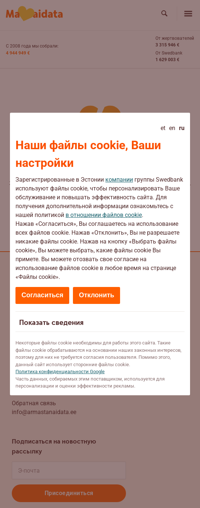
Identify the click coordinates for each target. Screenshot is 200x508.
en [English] (172, 128)
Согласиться (42, 295)
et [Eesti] (163, 128)
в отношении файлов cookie (104, 214)
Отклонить (96, 295)
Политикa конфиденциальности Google (60, 371)
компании (119, 179)
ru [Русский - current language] (182, 128)
